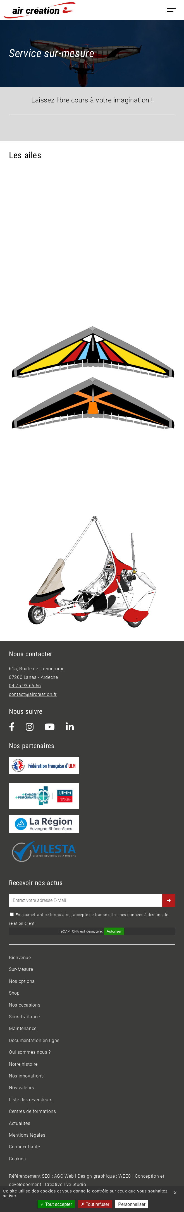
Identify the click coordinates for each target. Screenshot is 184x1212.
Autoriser (114, 931)
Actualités (19, 1123)
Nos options (22, 981)
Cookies (17, 1158)
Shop (14, 993)
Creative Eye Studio (65, 1184)
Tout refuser (95, 1204)
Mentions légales (27, 1135)
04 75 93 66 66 (25, 685)
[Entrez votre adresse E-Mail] (92, 900)
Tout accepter (56, 1204)
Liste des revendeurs (30, 1099)
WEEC (124, 1176)
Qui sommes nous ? (30, 1052)
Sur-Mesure (21, 969)
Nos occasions (24, 1005)
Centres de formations (32, 1111)
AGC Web (64, 1176)
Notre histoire (23, 1064)
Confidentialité (24, 1146)
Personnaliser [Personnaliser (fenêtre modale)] (131, 1204)
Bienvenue (20, 957)
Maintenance (23, 1028)
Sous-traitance (24, 1016)
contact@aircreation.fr (33, 694)
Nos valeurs (21, 1087)
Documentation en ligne (34, 1040)
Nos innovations (26, 1076)
